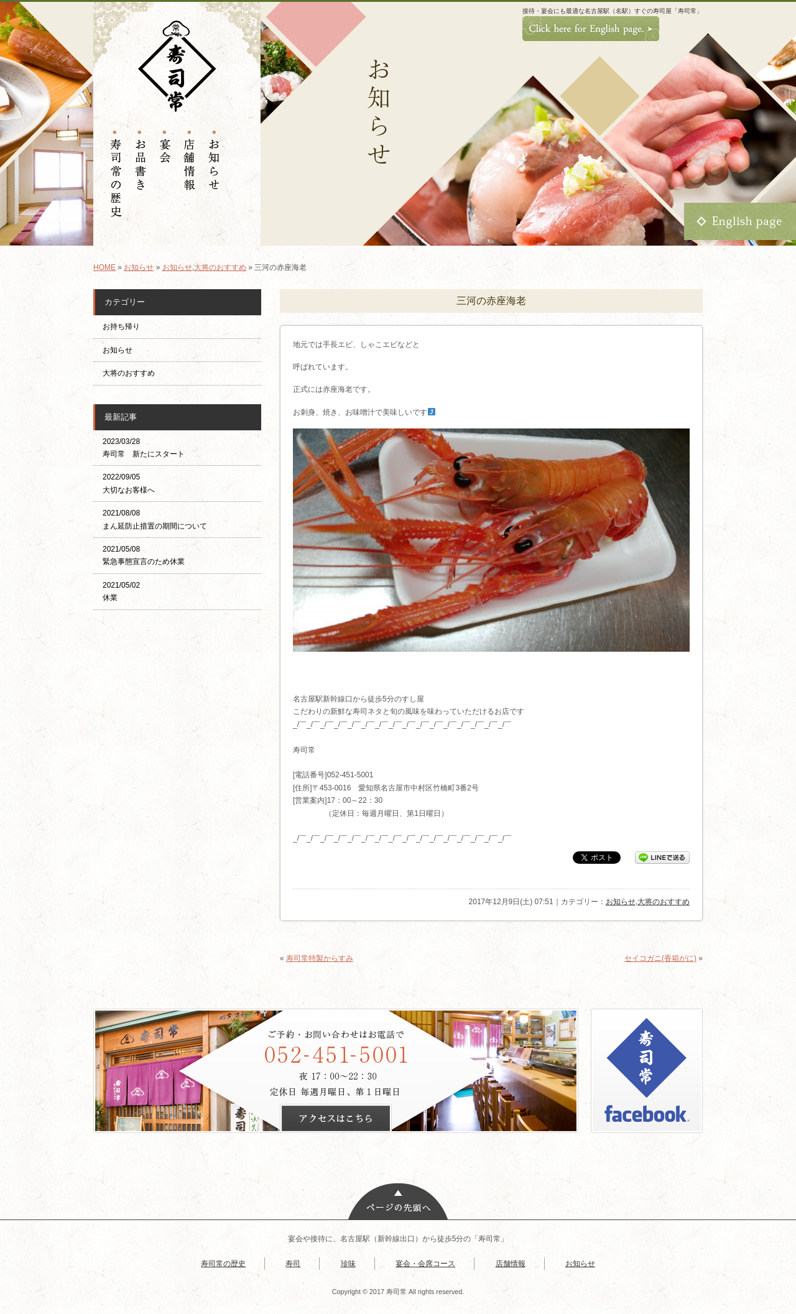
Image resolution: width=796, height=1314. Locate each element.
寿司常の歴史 (223, 1263)
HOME (104, 267)
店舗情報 (510, 1263)
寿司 (292, 1263)
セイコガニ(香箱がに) (660, 958)
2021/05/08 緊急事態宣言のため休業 (144, 555)
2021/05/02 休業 (121, 591)
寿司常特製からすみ (319, 958)
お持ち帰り (125, 326)
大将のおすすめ (220, 267)
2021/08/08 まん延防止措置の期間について (155, 519)
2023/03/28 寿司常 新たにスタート (144, 447)
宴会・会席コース (425, 1263)
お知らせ (139, 267)
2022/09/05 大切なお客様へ (129, 483)
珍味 (348, 1263)
